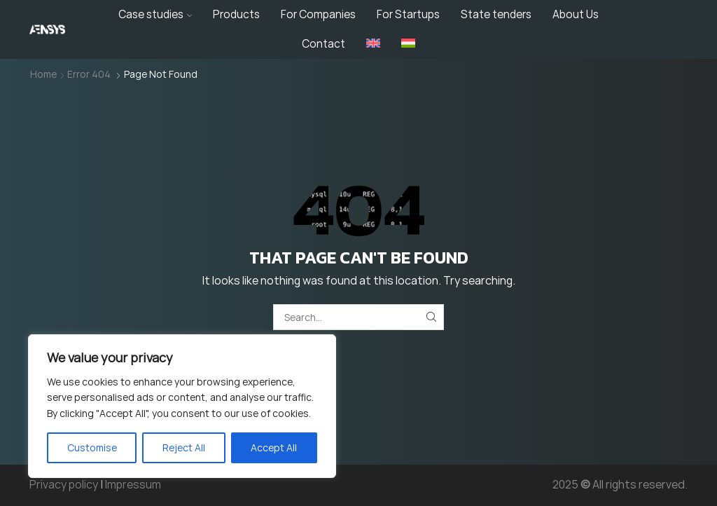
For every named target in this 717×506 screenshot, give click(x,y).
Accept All (274, 447)
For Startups (408, 14)
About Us (575, 14)
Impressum (133, 484)
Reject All (183, 447)
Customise (92, 447)
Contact (323, 43)
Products (236, 14)
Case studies (155, 14)
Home (43, 74)
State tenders (496, 14)
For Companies (318, 14)
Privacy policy (63, 484)
